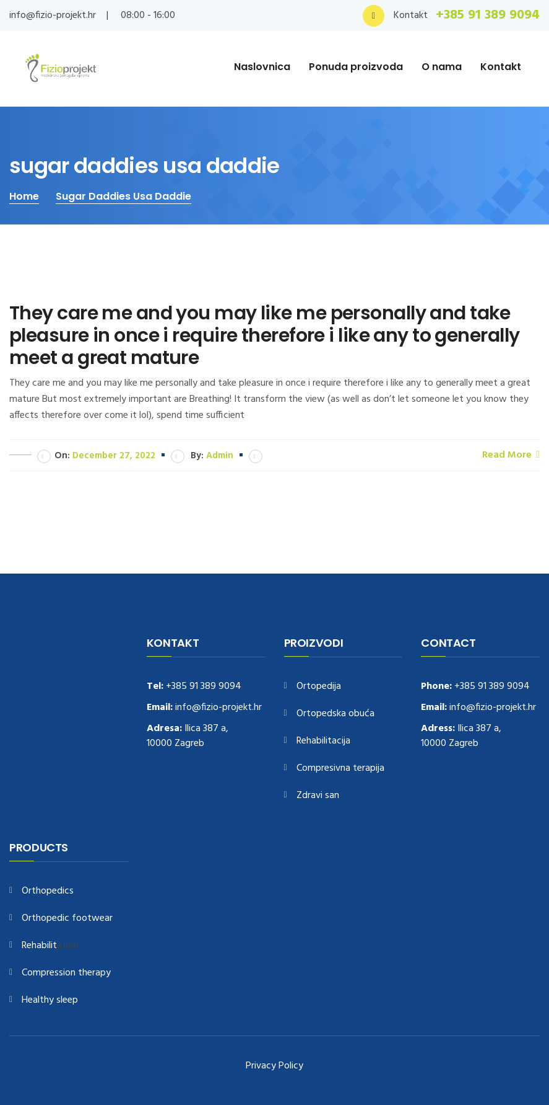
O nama (441, 67)
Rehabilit (39, 946)
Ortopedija (318, 687)
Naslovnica (262, 67)
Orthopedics (48, 891)
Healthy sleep (50, 1000)
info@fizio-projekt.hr (52, 15)
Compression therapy (66, 973)
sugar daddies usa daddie (123, 196)
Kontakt (500, 67)
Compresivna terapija (340, 768)
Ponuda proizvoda (356, 67)
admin (219, 455)
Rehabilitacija (323, 741)
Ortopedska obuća (335, 714)
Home (24, 196)
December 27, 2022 (113, 455)
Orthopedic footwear (67, 918)
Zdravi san (317, 796)
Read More (511, 454)
